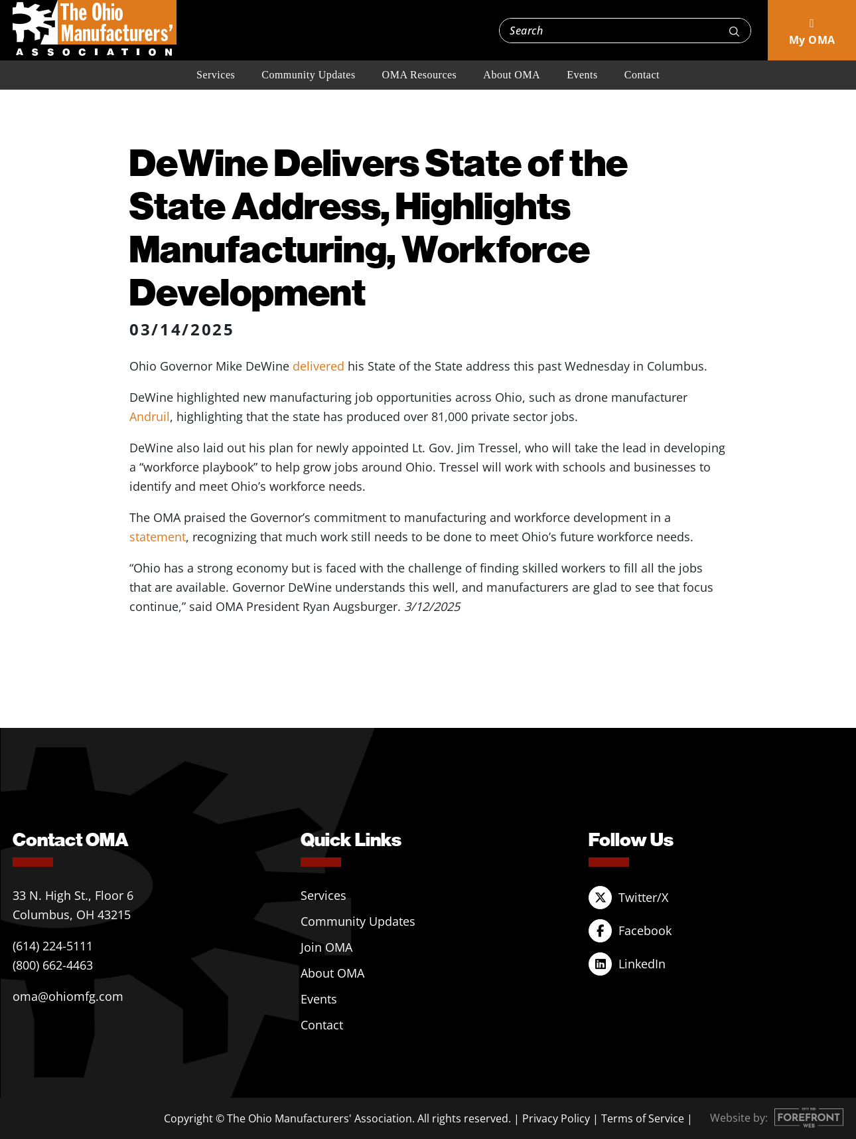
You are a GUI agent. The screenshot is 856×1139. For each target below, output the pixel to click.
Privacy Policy (556, 1118)
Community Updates (308, 74)
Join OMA (326, 947)
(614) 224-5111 (53, 946)
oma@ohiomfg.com (68, 996)
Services (215, 74)
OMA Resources (419, 74)
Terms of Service (642, 1118)
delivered (320, 366)
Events (582, 74)
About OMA (511, 74)
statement (157, 537)
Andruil (149, 416)
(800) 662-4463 (53, 965)
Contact (642, 74)
